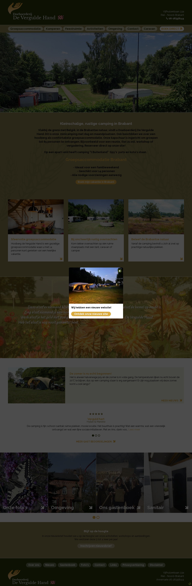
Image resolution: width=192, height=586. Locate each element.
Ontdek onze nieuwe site (91, 313)
